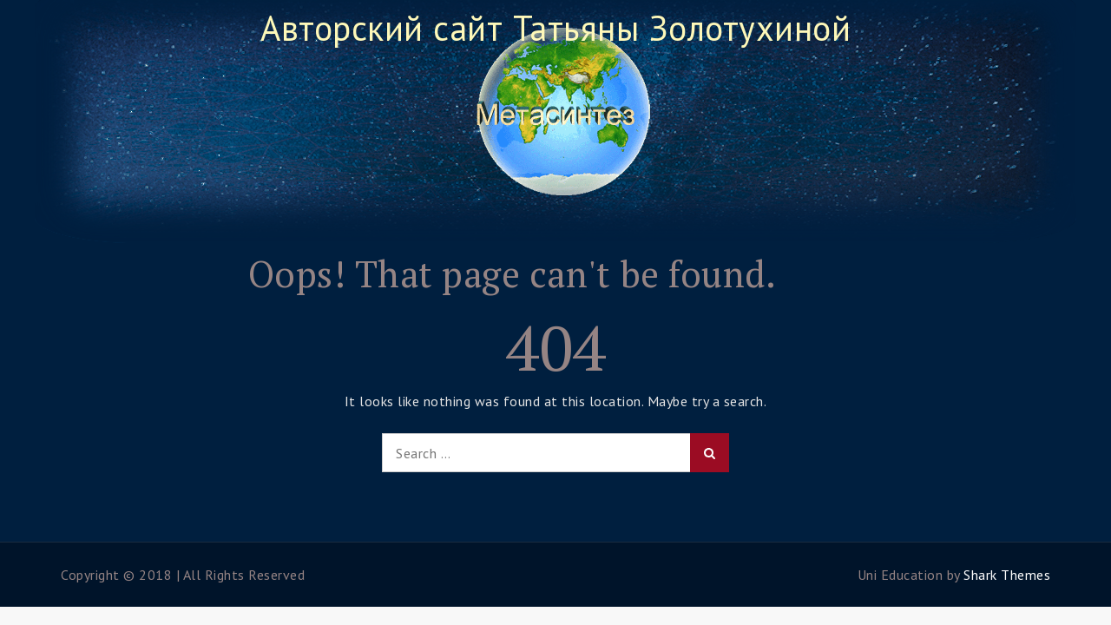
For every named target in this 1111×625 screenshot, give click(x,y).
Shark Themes (1006, 574)
